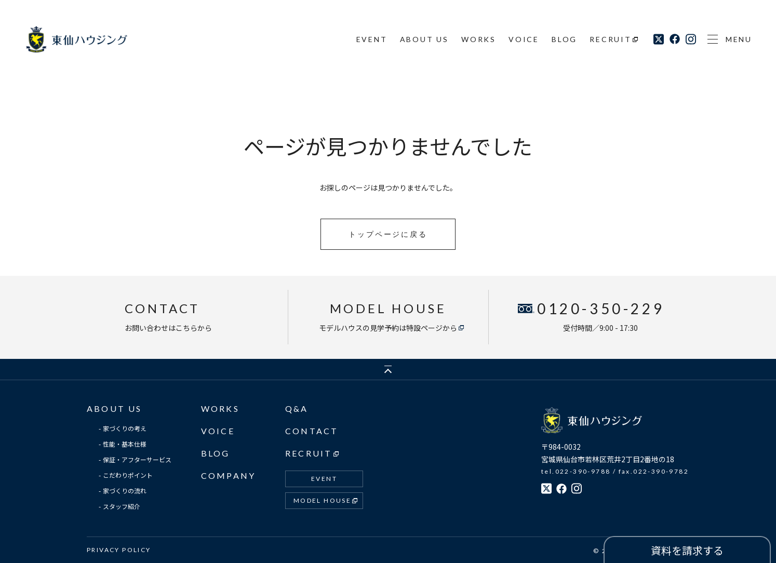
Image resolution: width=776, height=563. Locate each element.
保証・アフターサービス (137, 459)
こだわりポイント (128, 475)
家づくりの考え (124, 428)
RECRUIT (611, 39)
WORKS (478, 39)
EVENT (371, 39)
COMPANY (228, 475)
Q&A (297, 408)
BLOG (564, 39)
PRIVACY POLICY (119, 550)
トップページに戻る (388, 234)
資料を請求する (687, 550)
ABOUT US (424, 39)
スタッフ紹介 (121, 506)
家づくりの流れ (124, 490)
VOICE (524, 39)
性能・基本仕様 (124, 443)
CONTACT (311, 431)
